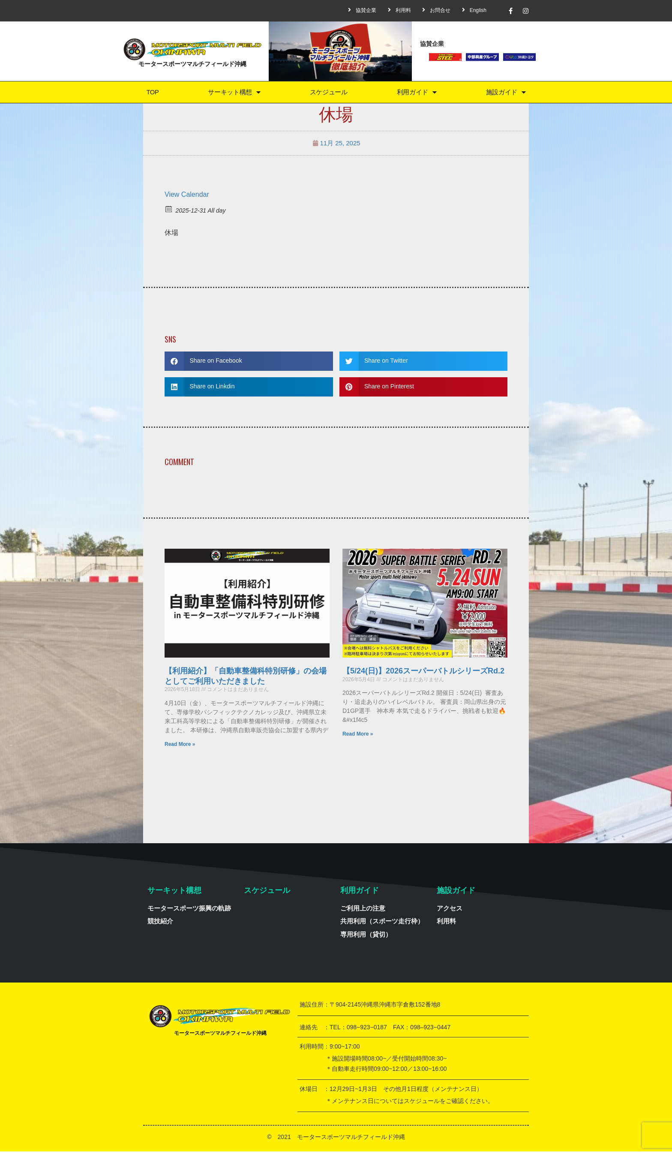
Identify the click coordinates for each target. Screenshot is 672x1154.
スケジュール (328, 93)
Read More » (180, 746)
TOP (152, 93)
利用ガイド (416, 93)
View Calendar (187, 196)
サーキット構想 (233, 93)
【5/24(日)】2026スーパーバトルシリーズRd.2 (423, 673)
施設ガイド (505, 93)
